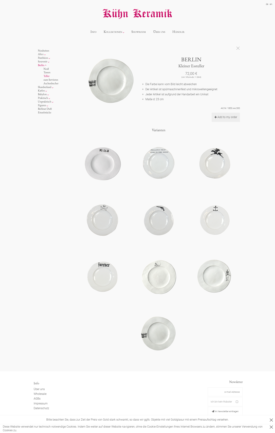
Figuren (42, 105)
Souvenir (42, 61)
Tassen (46, 72)
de (267, 4)
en (271, 4)
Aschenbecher (50, 83)
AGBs (37, 398)
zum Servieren (50, 79)
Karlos (41, 90)
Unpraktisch (44, 101)
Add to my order (225, 117)
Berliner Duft (45, 109)
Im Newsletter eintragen (225, 411)
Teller (46, 76)
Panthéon (43, 58)
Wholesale (40, 394)
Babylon (42, 94)
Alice (40, 54)
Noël (46, 69)
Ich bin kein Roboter (221, 401)
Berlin (41, 65)
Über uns (159, 31)
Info (93, 31)
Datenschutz (41, 408)
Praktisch (43, 98)
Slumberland (44, 87)
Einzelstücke (44, 112)
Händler (178, 31)
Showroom (138, 31)
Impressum (41, 403)
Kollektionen (113, 31)
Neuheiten (43, 50)
